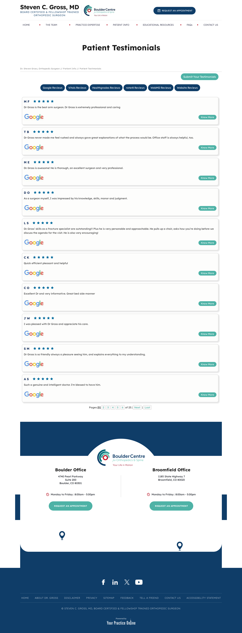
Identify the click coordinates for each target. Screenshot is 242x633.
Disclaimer (72, 597)
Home (25, 597)
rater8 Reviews (135, 87)
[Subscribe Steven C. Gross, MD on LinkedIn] (115, 582)
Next (137, 407)
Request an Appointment (177, 10)
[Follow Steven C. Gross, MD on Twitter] (127, 582)
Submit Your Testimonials (199, 76)
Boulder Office (70, 469)
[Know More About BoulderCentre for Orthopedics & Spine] (99, 10)
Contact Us (173, 597)
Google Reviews (52, 87)
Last (147, 407)
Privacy (91, 597)
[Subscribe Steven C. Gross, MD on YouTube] (139, 582)
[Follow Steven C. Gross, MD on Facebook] (103, 582)
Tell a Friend (149, 597)
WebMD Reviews (161, 87)
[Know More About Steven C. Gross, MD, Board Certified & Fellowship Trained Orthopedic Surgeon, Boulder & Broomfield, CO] (49, 10)
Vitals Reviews (77, 87)
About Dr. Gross (46, 597)
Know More (207, 117)
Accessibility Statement (204, 597)
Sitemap (108, 597)
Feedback (127, 597)
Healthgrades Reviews (106, 87)
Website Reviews (187, 87)
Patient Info (69, 68)
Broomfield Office (171, 469)
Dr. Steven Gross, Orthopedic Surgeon (40, 68)
